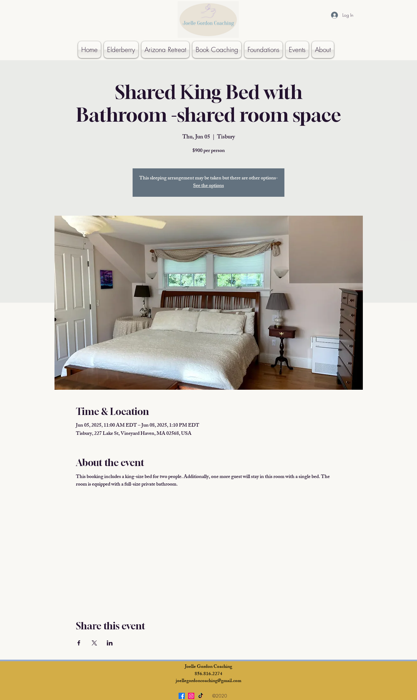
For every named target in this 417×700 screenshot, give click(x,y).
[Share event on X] (94, 642)
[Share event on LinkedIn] (110, 642)
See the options (208, 186)
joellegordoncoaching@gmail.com (208, 681)
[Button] (58, 2)
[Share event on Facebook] (79, 642)
